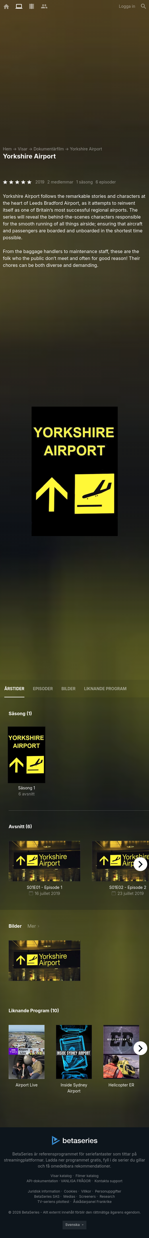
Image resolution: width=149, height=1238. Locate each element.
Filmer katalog (87, 1176)
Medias (69, 1196)
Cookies (70, 1191)
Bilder (68, 688)
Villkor (86, 1191)
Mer (31, 926)
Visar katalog (61, 1176)
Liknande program (105, 688)
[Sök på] (143, 6)
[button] (44, 960)
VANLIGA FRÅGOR (76, 1181)
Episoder (43, 688)
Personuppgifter (108, 1191)
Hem (7, 148)
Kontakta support (108, 1181)
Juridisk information (44, 1191)
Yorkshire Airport (86, 148)
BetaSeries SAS (46, 1196)
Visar (23, 148)
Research (107, 1196)
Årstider (14, 688)
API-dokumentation (42, 1181)
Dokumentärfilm (49, 148)
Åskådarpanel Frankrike (92, 1201)
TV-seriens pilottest (53, 1201)
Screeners (87, 1196)
